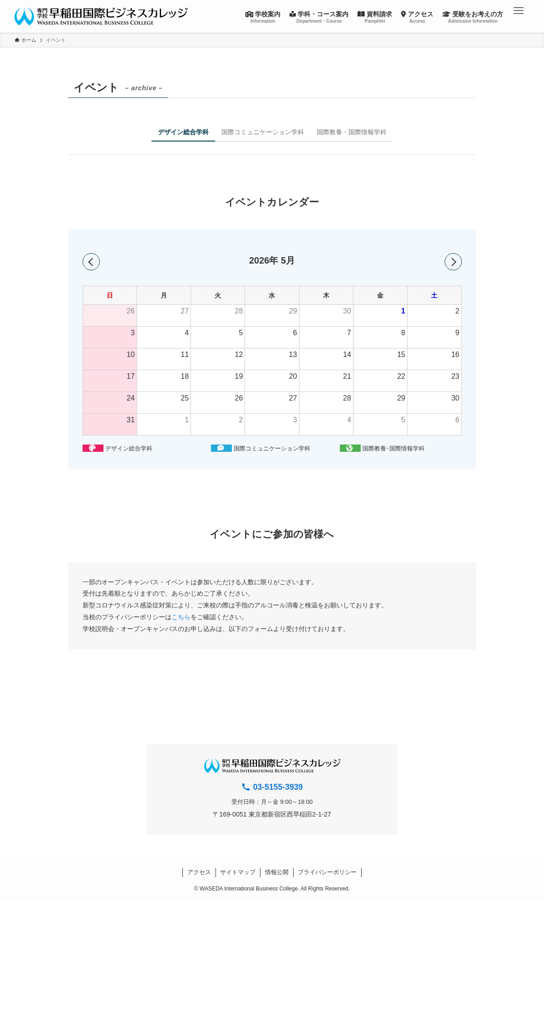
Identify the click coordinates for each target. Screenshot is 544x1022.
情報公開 (277, 872)
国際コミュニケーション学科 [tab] (262, 132)
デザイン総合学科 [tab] (183, 132)
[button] (518, 11)
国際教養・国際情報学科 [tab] (352, 132)
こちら (181, 617)
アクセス (199, 872)
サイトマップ (237, 872)
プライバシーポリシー (327, 872)
